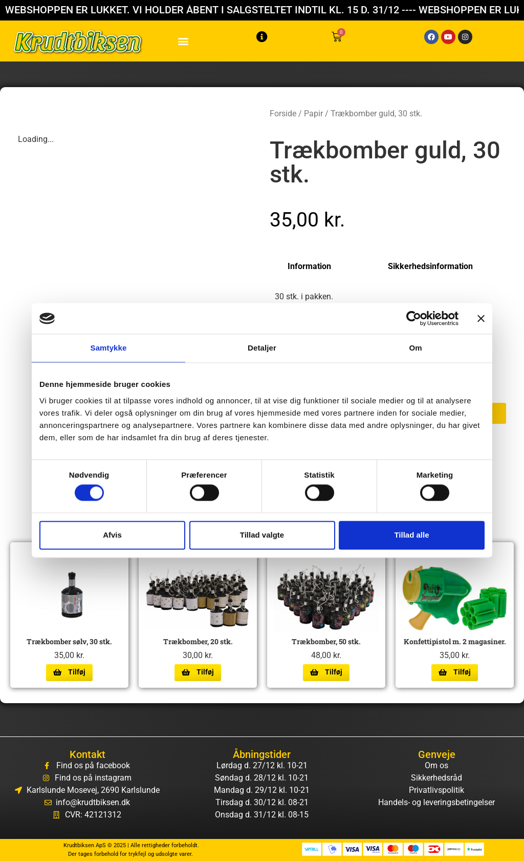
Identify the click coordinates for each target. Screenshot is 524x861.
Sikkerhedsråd (436, 778)
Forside (283, 113)
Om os (436, 765)
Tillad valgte (262, 534)
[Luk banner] (481, 318)
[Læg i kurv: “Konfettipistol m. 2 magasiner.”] (454, 672)
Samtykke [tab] (109, 347)
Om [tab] (415, 347)
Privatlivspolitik (436, 790)
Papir (313, 113)
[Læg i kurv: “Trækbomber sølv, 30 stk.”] (69, 672)
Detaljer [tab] (262, 347)
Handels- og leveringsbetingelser (436, 802)
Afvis (112, 534)
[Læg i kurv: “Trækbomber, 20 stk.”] (198, 672)
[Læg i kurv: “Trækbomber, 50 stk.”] (326, 672)
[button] (183, 41)
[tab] (317, 266)
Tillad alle (411, 534)
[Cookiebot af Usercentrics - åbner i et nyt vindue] (413, 318)
